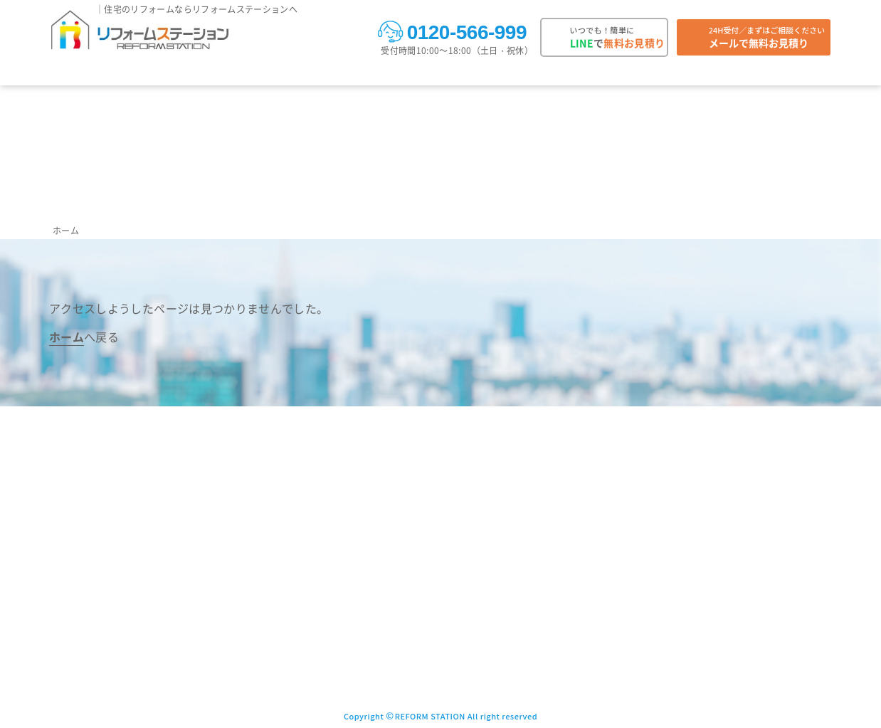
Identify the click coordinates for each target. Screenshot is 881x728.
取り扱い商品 (77, 74)
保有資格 (533, 579)
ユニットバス (312, 507)
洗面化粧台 (308, 628)
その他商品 (308, 652)
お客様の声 (196, 74)
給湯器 (298, 483)
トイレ (298, 531)
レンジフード (312, 579)
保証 (445, 74)
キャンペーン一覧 (431, 628)
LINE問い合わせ (652, 483)
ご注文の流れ (323, 74)
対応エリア (257, 74)
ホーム (66, 230)
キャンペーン (549, 74)
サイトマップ (646, 531)
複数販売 (752, 74)
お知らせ (488, 74)
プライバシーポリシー (665, 507)
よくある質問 (691, 74)
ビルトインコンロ (322, 604)
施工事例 (139, 74)
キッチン (303, 555)
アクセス (533, 555)
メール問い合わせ (656, 458)
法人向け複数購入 (541, 483)
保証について (422, 579)
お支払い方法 (394, 74)
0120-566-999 (452, 31)
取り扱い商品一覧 (322, 458)
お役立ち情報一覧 (432, 652)
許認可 (529, 604)
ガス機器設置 (694, 556)
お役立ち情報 (619, 74)
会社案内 (804, 74)
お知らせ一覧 (422, 604)
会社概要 (533, 531)
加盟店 (529, 628)
